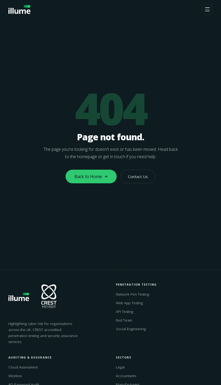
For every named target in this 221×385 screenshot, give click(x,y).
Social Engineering (131, 329)
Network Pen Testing (132, 294)
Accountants (126, 375)
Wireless (15, 375)
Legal (120, 367)
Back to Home (91, 176)
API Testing (124, 311)
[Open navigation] (207, 9)
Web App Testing (129, 303)
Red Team (124, 320)
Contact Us (138, 176)
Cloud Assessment (23, 367)
